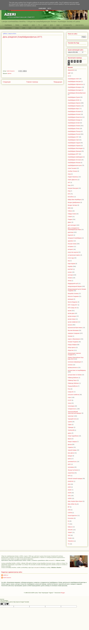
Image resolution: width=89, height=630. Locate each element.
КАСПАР (70, 269)
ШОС (69, 464)
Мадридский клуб (73, 283)
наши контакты (80, 25)
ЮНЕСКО (70, 481)
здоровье (70, 241)
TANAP (70, 532)
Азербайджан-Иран (73, 108)
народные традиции (73, 333)
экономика (71, 467)
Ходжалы (70, 447)
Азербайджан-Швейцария (75, 157)
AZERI (69, 498)
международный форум (75, 286)
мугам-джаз (71, 313)
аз (68, 76)
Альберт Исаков (72, 171)
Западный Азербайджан (75, 238)
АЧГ (69, 182)
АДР (69, 73)
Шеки (69, 458)
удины (69, 433)
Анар (69, 174)
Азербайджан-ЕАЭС (73, 100)
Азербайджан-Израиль (74, 106)
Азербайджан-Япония (74, 162)
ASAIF (69, 490)
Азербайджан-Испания (74, 111)
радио (45, 25)
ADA (69, 484)
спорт (69, 397)
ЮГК (69, 475)
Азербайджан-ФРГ (73, 154)
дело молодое (72, 225)
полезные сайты (67, 25)
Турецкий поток (72, 419)
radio (41, 28)
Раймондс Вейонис (73, 383)
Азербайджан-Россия (74, 134)
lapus (60, 28)
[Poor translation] (6, 604)
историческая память (74, 255)
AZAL (69, 495)
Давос (69, 222)
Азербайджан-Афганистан (75, 84)
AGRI (69, 487)
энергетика (71, 473)
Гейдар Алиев (72, 213)
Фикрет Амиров (72, 441)
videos (54, 28)
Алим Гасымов (72, 168)
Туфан (70, 424)
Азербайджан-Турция (74, 142)
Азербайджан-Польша (74, 131)
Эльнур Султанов (73, 470)
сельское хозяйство (73, 394)
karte (30, 28)
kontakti (68, 28)
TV (39, 25)
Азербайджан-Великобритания (77, 93)
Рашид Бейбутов (73, 386)
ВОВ (69, 208)
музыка (70, 325)
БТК (69, 194)
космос (70, 272)
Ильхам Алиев (72, 243)
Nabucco (70, 527)
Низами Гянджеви (73, 341)
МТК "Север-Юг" (72, 305)
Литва (69, 280)
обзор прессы (72, 347)
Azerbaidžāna (8, 28)
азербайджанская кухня (75, 165)
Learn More (42, 8)
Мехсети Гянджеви (73, 296)
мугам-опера (71, 319)
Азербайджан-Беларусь (74, 87)
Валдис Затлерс (72, 205)
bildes (47, 28)
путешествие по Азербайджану (77, 370)
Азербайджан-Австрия (74, 81)
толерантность (72, 409)
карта (33, 25)
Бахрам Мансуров (73, 188)
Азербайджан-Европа (74, 103)
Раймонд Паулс (72, 380)
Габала (70, 211)
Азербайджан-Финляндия (75, 148)
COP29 (70, 512)
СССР (69, 400)
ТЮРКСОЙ (71, 430)
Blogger (63, 592)
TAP (69, 535)
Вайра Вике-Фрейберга (74, 199)
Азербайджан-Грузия (74, 97)
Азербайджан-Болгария (74, 90)
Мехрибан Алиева (73, 293)
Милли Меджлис (72, 302)
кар (69, 260)
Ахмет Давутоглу (73, 179)
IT (68, 524)
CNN (69, 510)
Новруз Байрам (72, 344)
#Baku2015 (71, 70)
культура (70, 275)
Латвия (17, 25)
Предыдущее (58, 82)
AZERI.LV (5, 575)
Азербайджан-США (73, 140)
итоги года (71, 258)
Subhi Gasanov (7, 577)
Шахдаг (70, 456)
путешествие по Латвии (74, 374)
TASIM (70, 538)
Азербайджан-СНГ (73, 137)
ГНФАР (70, 216)
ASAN (69, 492)
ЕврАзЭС (70, 235)
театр (69, 403)
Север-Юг (71, 392)
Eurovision (71, 518)
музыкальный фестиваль (75, 327)
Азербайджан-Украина (74, 145)
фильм (9, 73)
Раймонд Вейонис (73, 377)
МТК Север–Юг (72, 307)
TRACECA (71, 541)
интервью (70, 246)
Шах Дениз (71, 453)
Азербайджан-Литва (73, 128)
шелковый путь (72, 461)
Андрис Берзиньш (73, 176)
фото (51, 25)
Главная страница (32, 82)
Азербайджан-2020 (73, 78)
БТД (69, 191)
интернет (70, 249)
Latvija (17, 28)
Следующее (7, 82)
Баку (69, 185)
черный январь (72, 450)
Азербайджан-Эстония (74, 160)
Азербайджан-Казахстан (75, 117)
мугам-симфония (73, 322)
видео (58, 25)
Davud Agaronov (72, 515)
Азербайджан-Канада (74, 120)
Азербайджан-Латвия (74, 125)
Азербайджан (8, 25)
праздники (25, 25)
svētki (23, 28)
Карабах (70, 266)
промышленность (73, 367)
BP (69, 507)
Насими (70, 336)
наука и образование (74, 339)
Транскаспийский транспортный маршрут (74, 412)
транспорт (71, 416)
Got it (49, 8)
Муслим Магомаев (73, 330)
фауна (70, 438)
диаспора (70, 232)
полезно (70, 364)
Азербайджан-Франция (74, 151)
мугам (69, 310)
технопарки (71, 406)
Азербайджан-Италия (74, 114)
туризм (70, 421)
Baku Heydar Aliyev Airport (75, 501)
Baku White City (72, 504)
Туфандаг (70, 427)
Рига (69, 389)
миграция (70, 299)
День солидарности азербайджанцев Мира (74, 228)
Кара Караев (71, 263)
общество (70, 350)
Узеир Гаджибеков (73, 436)
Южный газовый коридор (75, 478)
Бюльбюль (71, 196)
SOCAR (70, 529)
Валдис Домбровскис (74, 202)
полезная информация (74, 362)
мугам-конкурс (72, 316)
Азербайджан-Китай (73, 123)
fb (68, 521)
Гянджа (70, 219)
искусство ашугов (73, 252)
